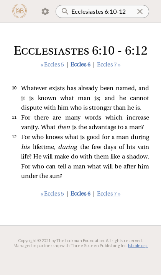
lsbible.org (138, 245)
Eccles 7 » (108, 65)
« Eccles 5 (52, 65)
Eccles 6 (80, 65)
